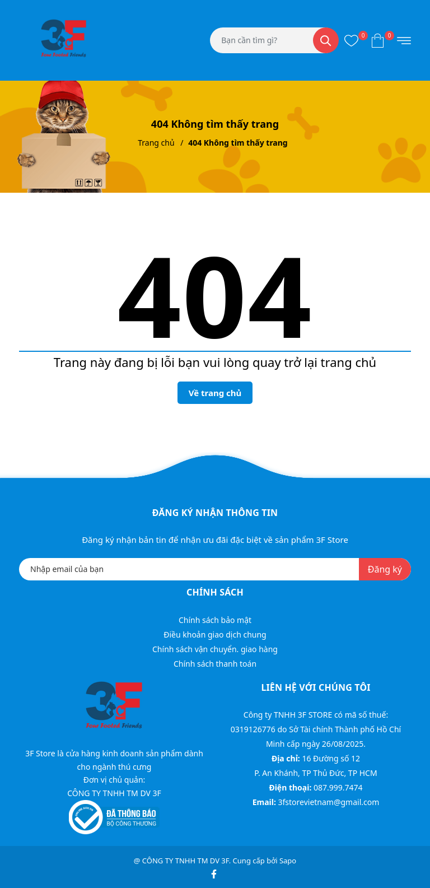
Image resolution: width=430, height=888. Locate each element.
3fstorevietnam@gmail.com (328, 802)
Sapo (287, 861)
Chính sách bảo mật (215, 620)
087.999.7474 (338, 787)
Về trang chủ (215, 392)
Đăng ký (385, 569)
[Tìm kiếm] (326, 40)
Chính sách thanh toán (215, 663)
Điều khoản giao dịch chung (214, 634)
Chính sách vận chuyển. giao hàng (215, 649)
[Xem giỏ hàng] (378, 40)
